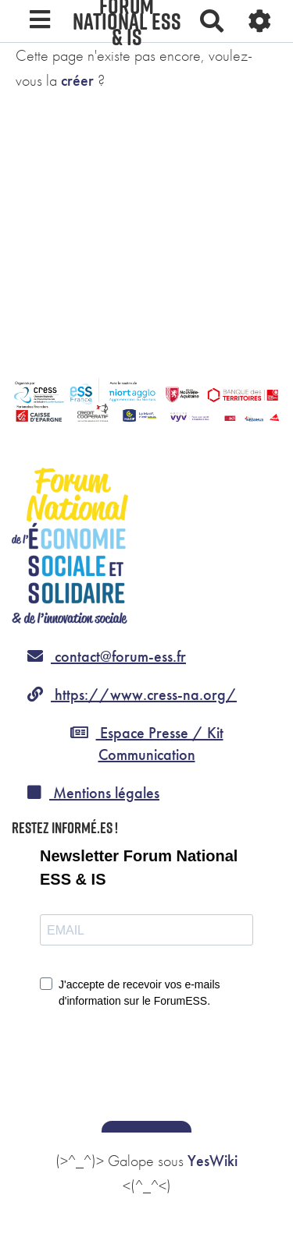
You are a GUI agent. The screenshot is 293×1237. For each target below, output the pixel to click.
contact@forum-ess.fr (106, 656)
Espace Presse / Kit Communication (146, 744)
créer (77, 80)
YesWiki (213, 1160)
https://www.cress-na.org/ (132, 694)
